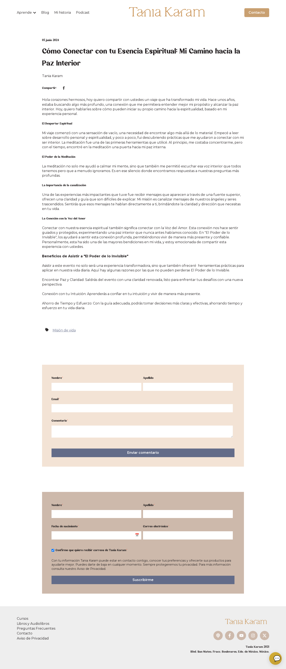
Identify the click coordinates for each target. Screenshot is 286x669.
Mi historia (62, 13)
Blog (45, 13)
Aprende (24, 13)
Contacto (257, 13)
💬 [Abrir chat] (277, 658)
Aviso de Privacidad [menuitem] (33, 638)
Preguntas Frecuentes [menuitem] (36, 628)
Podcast (83, 13)
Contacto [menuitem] (24, 633)
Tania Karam (52, 76)
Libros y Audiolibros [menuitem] (33, 624)
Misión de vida (64, 330)
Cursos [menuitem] (22, 619)
